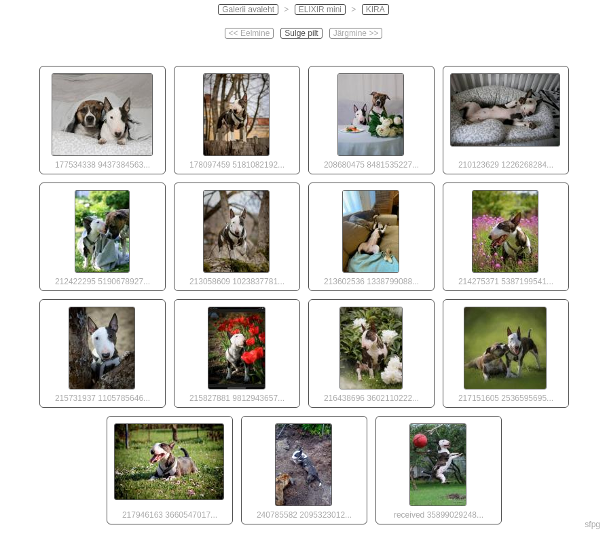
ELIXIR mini (320, 9)
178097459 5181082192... (236, 118)
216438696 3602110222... (371, 351)
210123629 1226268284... (505, 118)
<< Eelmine (249, 33)
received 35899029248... (438, 468)
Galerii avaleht (248, 9)
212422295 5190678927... (102, 234)
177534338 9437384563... (102, 118)
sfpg (592, 524)
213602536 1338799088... (371, 234)
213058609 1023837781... (236, 234)
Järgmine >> (356, 33)
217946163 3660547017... (169, 468)
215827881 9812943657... (236, 351)
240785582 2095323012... (303, 468)
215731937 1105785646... (102, 351)
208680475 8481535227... (371, 118)
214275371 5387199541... (505, 234)
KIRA (375, 9)
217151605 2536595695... (505, 351)
